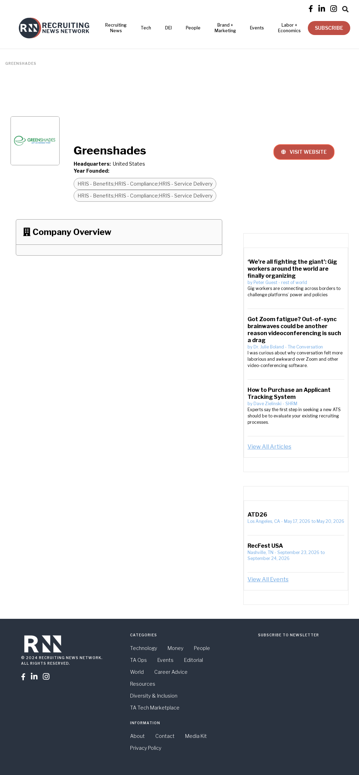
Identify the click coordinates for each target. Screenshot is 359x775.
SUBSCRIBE (329, 28)
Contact (165, 736)
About (137, 736)
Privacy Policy (145, 748)
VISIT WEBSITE (304, 152)
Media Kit (196, 736)
